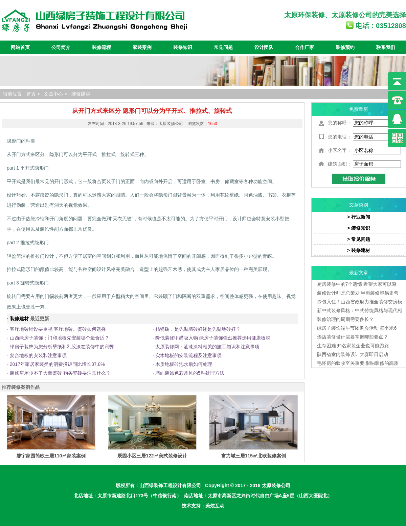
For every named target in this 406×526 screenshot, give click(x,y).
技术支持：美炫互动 (203, 505)
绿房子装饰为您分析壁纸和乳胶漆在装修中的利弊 (62, 346)
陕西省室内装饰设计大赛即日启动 (352, 354)
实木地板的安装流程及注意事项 (188, 355)
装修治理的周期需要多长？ (345, 319)
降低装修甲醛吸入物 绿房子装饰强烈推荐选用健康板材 (212, 338)
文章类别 (358, 204)
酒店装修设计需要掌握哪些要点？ (352, 337)
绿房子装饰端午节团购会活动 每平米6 (357, 328)
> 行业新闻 (358, 217)
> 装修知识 (358, 228)
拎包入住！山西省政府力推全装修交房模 (359, 301)
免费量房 (358, 109)
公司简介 (60, 47)
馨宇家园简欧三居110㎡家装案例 (51, 455)
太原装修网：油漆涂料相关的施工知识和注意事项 (207, 346)
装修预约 (345, 47)
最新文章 (358, 272)
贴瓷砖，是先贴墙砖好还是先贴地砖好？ (198, 329)
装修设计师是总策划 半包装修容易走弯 (358, 293)
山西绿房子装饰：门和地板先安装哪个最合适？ (59, 338)
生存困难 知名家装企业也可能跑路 (353, 345)
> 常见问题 (358, 239)
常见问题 (223, 47)
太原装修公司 (352, 15)
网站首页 (20, 47)
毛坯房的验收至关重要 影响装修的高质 (358, 363)
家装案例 (142, 47)
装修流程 (101, 47)
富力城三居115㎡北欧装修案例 (253, 455)
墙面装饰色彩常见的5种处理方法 (189, 373)
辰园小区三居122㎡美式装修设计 (152, 455)
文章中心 (53, 94)
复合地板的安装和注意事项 (38, 355)
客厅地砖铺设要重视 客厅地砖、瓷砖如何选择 (58, 329)
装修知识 (182, 47)
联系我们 (385, 47)
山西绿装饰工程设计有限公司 (170, 485)
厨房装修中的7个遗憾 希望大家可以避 (357, 284)
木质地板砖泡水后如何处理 (183, 364)
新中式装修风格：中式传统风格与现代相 (359, 310)
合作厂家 (304, 47)
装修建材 (80, 94)
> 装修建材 (358, 250)
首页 (31, 94)
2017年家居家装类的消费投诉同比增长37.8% (57, 364)
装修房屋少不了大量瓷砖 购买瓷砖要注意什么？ (60, 373)
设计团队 (263, 47)
